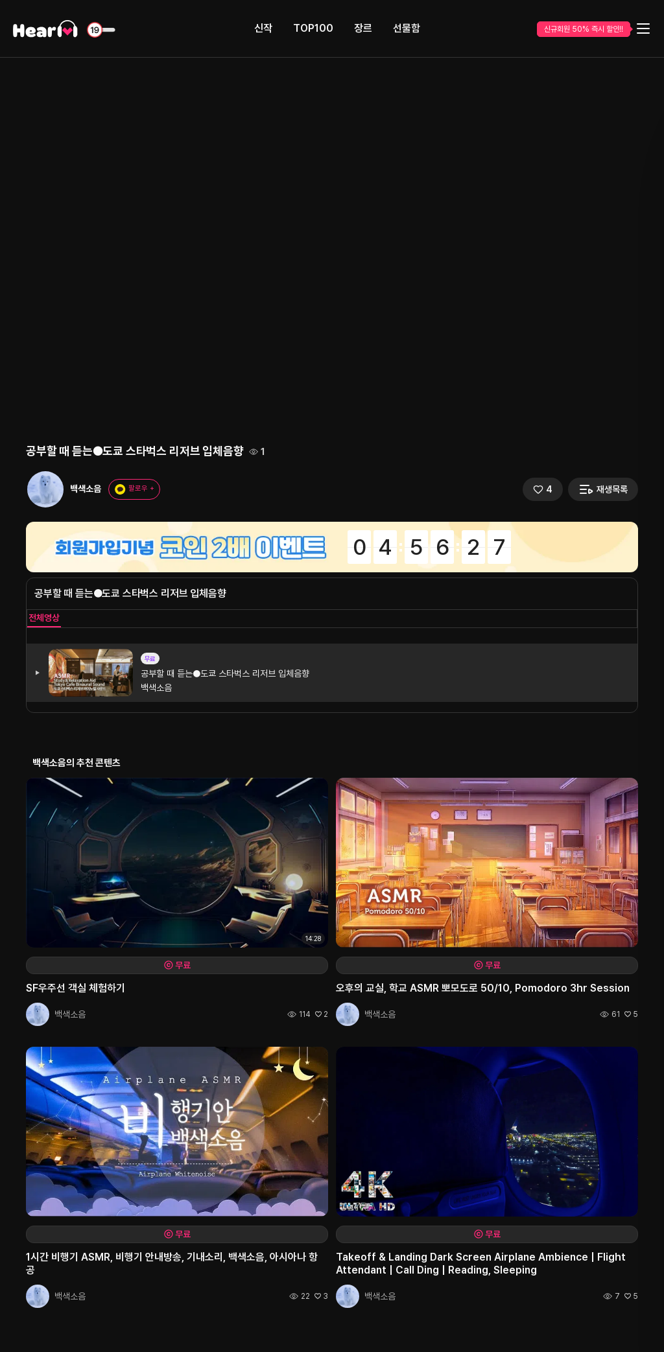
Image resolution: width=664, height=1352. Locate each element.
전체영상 (44, 617)
